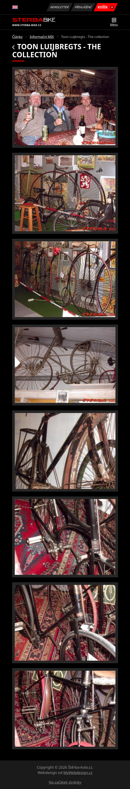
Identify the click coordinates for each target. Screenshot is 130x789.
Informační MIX (42, 36)
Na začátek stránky (65, 782)
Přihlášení (83, 7)
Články (17, 36)
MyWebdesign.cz (77, 772)
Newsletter (60, 7)
